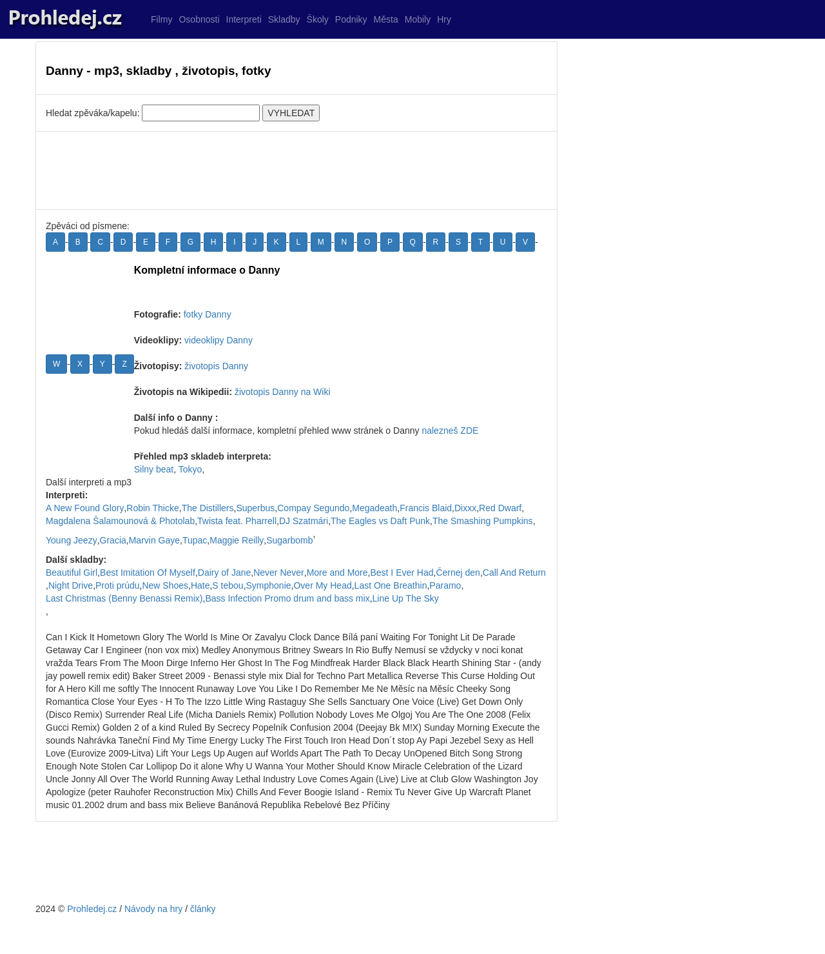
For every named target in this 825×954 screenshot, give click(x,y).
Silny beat (153, 469)
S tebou (227, 585)
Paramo (445, 585)
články (203, 909)
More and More (337, 572)
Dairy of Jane (224, 572)
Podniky (351, 19)
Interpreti (244, 19)
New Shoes (165, 585)
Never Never (278, 572)
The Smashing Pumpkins (482, 521)
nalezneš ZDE (450, 430)
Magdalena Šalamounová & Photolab (120, 521)
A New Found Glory (85, 508)
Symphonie (268, 585)
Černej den (458, 572)
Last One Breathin (390, 585)
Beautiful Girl (71, 572)
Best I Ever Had (401, 572)
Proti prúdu (117, 585)
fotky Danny (207, 314)
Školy (318, 19)
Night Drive (70, 585)
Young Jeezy (71, 540)
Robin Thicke (152, 508)
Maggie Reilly (236, 540)
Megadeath (374, 508)
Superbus (255, 508)
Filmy (161, 19)
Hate (200, 585)
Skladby (284, 19)
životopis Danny (216, 366)
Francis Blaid (426, 508)
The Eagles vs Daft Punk (380, 521)
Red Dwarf (500, 508)
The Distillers (208, 508)
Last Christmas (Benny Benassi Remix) (124, 598)
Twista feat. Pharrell (237, 521)
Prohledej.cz (92, 909)
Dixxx (465, 508)
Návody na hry (153, 909)
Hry (444, 19)
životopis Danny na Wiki (283, 392)
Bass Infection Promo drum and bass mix (287, 598)
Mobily (418, 19)
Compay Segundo (313, 508)
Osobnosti (199, 19)
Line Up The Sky (406, 598)
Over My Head (322, 585)
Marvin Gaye (154, 540)
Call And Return (514, 572)
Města (386, 19)
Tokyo (190, 469)
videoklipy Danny (218, 340)
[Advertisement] (296, 170)
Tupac (194, 540)
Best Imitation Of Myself (147, 572)
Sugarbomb (289, 540)
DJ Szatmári (303, 521)
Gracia (113, 540)
